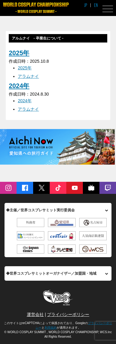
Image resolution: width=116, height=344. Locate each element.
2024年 (19, 86)
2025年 (19, 53)
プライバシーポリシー (68, 314)
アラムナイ (28, 76)
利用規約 (51, 327)
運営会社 (35, 314)
